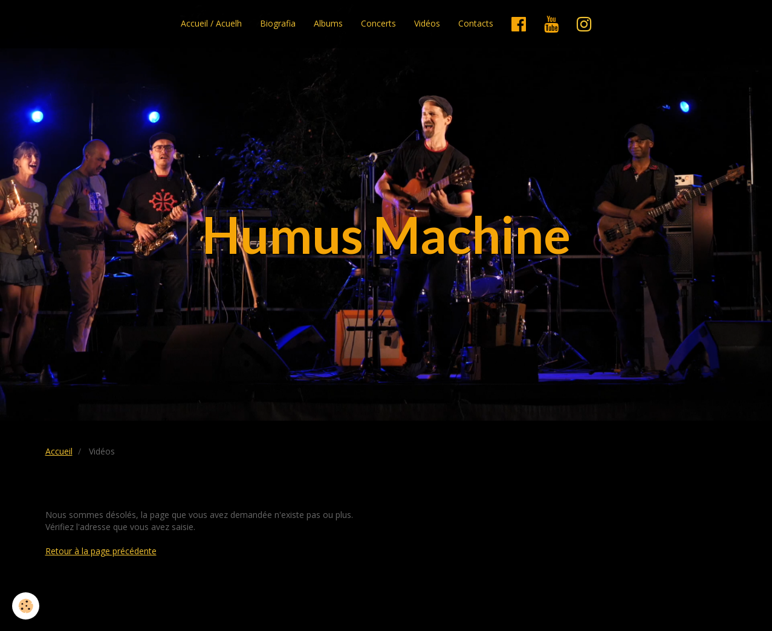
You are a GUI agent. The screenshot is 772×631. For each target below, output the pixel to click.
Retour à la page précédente (101, 551)
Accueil (59, 451)
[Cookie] (25, 606)
